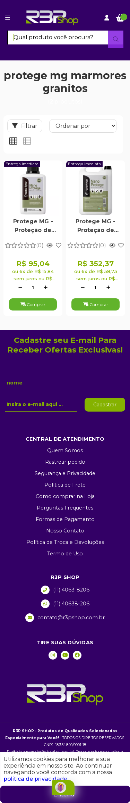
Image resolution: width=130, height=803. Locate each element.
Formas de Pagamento (65, 519)
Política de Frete (65, 485)
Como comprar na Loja (65, 496)
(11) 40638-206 (65, 603)
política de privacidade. (35, 779)
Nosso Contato (65, 531)
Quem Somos (65, 450)
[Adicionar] (46, 287)
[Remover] (20, 287)
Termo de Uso (65, 553)
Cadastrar (104, 405)
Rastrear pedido (65, 462)
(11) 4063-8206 (65, 590)
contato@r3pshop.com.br (65, 617)
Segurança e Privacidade (65, 473)
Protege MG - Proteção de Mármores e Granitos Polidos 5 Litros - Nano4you (96, 226)
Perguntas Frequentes (65, 508)
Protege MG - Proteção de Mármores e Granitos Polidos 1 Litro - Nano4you (33, 226)
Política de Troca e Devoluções (65, 542)
